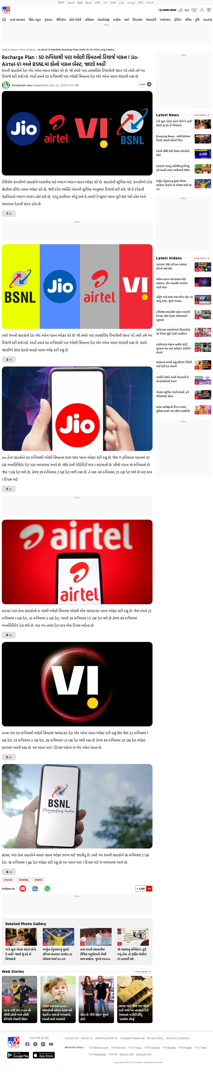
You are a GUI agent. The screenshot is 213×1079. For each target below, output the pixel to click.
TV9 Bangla (169, 1048)
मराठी (97, 2)
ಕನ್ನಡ (79, 2)
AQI (186, 10)
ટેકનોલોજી (103, 20)
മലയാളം (131, 2)
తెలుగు (88, 2)
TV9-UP (149, 2)
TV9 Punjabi (185, 1048)
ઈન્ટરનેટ (8, 879)
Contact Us (71, 1038)
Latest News (167, 115)
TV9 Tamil (200, 1048)
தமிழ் (121, 2)
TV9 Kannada (152, 1048)
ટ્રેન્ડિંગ (177, 20)
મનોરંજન (165, 20)
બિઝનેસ (137, 20)
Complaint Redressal (132, 1038)
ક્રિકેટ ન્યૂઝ (35, 20)
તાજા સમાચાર (17, 20)
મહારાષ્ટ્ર (207, 20)
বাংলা (105, 2)
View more (142, 971)
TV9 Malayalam (97, 1054)
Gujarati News (9, 49)
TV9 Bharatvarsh (99, 1048)
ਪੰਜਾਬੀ (113, 2)
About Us (87, 1038)
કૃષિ (197, 20)
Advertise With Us (106, 1038)
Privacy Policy (155, 1038)
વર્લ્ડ (126, 20)
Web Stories (13, 971)
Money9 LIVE (143, 1054)
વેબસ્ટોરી (151, 20)
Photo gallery (27, 49)
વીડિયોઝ (61, 20)
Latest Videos (169, 258)
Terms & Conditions (178, 1038)
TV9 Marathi (118, 1048)
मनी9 (140, 2)
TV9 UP (113, 1054)
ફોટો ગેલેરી (75, 20)
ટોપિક (188, 20)
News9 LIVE (127, 1054)
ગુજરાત (48, 20)
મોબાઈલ (38, 879)
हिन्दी (61, 2)
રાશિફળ (89, 20)
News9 (71, 2)
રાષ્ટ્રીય (116, 20)
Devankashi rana (22, 85)
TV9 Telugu (135, 1048)
